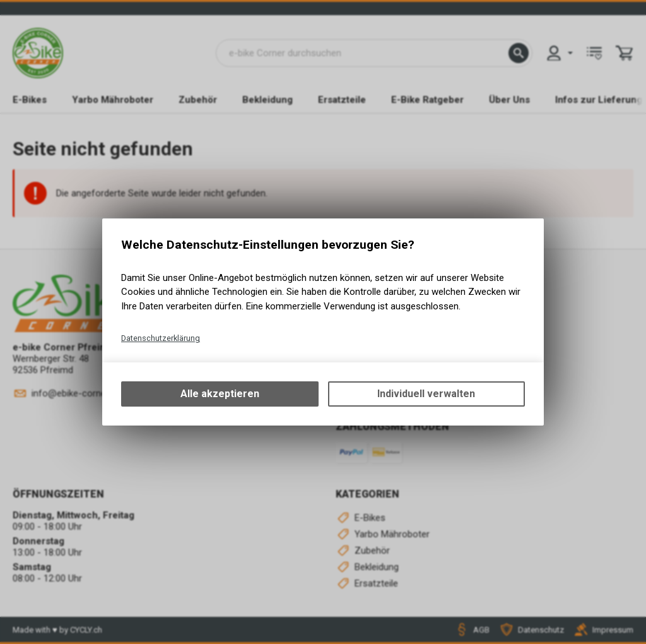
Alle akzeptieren (219, 394)
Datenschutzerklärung (160, 338)
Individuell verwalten (426, 394)
